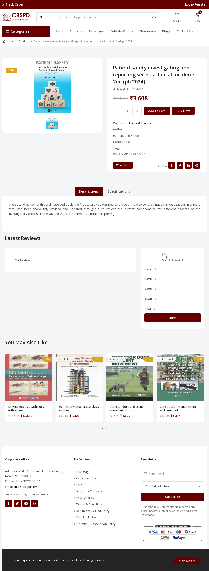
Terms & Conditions (89, 504)
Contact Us (185, 31)
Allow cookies (187, 561)
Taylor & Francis (139, 123)
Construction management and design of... (178, 408)
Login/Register (196, 4)
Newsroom (148, 31)
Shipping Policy (86, 517)
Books (76, 31)
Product (24, 41)
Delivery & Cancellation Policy (95, 524)
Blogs (166, 31)
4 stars (150, 279)
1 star (149, 308)
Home (58, 31)
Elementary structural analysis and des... (79, 408)
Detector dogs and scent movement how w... (126, 408)
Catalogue (96, 31)
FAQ (79, 485)
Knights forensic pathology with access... (26, 408)
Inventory (82, 472)
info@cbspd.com (26, 487)
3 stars (150, 289)
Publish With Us (121, 31)
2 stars (150, 298)
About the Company (89, 491)
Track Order (12, 4)
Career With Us (86, 478)
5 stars (150, 269)
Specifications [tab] (119, 191)
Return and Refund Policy (92, 511)
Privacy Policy (85, 498)
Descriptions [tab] (89, 191)
